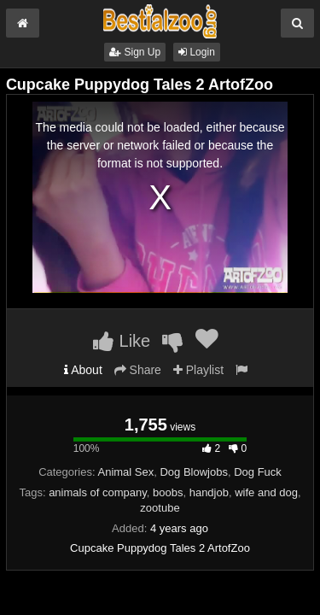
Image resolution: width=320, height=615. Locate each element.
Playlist (198, 370)
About (83, 370)
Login (196, 52)
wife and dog (266, 492)
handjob (209, 492)
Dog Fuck (258, 472)
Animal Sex (126, 472)
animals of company (98, 492)
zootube (159, 507)
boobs (168, 492)
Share (137, 370)
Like (121, 340)
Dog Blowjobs (194, 472)
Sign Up (134, 52)
